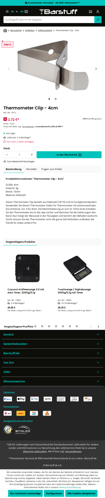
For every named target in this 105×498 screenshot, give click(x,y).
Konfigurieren (54, 493)
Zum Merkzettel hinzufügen (19, 161)
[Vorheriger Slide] (9, 69)
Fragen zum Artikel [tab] (51, 169)
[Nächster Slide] (96, 69)
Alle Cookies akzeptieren (81, 493)
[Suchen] (98, 19)
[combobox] (48, 19)
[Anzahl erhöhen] (32, 154)
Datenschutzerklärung (70, 487)
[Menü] (7, 11)
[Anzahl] (19, 154)
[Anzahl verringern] (6, 154)
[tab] (49, 99)
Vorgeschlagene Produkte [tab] (20, 241)
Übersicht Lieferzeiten (35, 451)
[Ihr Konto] (98, 11)
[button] (52, 334)
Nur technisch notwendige (25, 493)
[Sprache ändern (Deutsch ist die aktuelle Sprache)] (15, 11)
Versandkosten (28, 126)
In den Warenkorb (69, 154)
